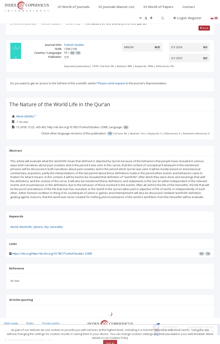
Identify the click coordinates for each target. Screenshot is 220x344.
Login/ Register (187, 18)
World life (25, 227)
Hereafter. (57, 227)
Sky (46, 227)
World (14, 227)
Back (204, 28)
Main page (11, 323)
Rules (30, 323)
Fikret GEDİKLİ (25, 116)
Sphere (38, 227)
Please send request (111, 83)
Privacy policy (51, 323)
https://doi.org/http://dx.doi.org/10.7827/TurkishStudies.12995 (52, 253)
